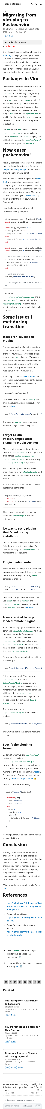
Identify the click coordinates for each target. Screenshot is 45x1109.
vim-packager (20, 169)
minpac (6, 169)
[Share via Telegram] (39, 982)
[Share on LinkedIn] (6, 982)
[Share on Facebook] (25, 982)
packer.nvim (29, 195)
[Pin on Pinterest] (20, 982)
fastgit (37, 771)
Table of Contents (17, 42)
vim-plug (7, 55)
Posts (5, 11)
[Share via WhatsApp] (34, 982)
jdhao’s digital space (12, 4)
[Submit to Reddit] (15, 982)
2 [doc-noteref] (13, 202)
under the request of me (22, 778)
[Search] (32, 4)
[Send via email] (30, 982)
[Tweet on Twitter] (10, 982)
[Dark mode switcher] (36, 4)
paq (17, 966)
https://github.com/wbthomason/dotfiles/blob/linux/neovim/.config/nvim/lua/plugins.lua (24, 906)
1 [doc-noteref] (20, 120)
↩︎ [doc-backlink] (20, 957)
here (13, 406)
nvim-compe (29, 376)
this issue (29, 607)
